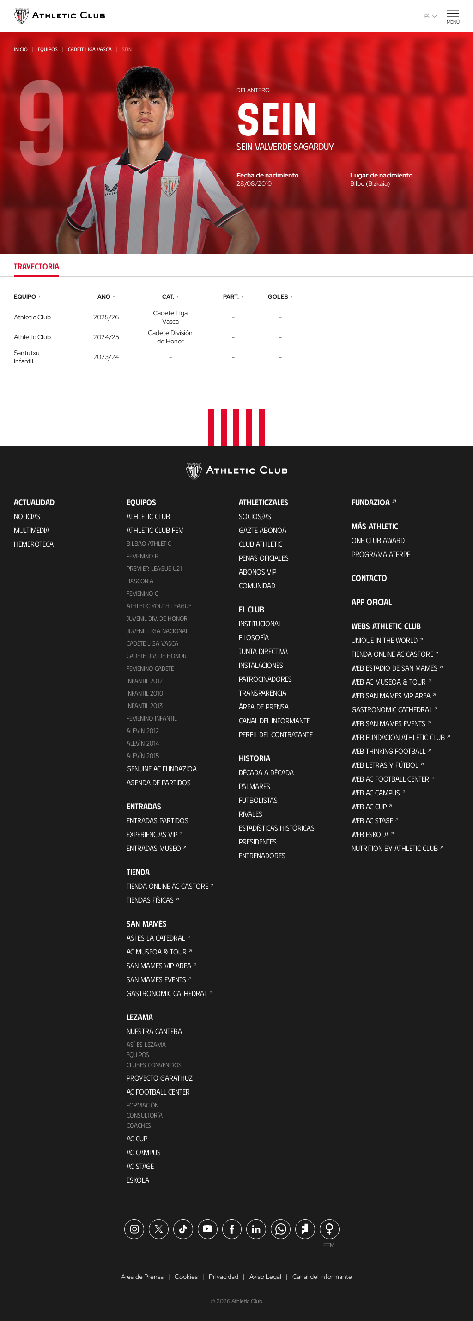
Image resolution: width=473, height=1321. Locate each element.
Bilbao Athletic (149, 543)
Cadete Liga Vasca (90, 49)
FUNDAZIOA (371, 502)
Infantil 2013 (145, 705)
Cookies (186, 1276)
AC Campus (144, 1152)
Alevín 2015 (143, 755)
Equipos (48, 49)
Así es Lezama (146, 1044)
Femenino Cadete (150, 668)
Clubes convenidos (154, 1065)
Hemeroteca (34, 543)
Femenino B (142, 556)
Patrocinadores (265, 678)
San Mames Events (156, 979)
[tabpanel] (236, 329)
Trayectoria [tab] (36, 266)
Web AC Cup (369, 806)
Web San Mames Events (388, 723)
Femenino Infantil (152, 718)
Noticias (27, 516)
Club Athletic (260, 543)
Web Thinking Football (389, 750)
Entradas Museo (154, 848)
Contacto (369, 578)
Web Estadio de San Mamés (394, 667)
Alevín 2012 (143, 730)
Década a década (266, 772)
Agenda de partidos (159, 782)
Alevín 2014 (143, 743)
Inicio (21, 49)
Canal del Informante (274, 720)
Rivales (250, 813)
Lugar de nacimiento (381, 175)
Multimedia (31, 530)
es (430, 16)
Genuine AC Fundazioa (162, 768)
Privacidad (223, 1276)
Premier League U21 (154, 568)
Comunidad (257, 585)
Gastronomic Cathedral (167, 993)
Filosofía (254, 637)
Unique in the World (385, 640)
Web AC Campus (376, 792)
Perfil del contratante (276, 734)
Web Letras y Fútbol (385, 764)
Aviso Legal (265, 1276)
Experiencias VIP (152, 834)
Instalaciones (261, 664)
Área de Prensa (264, 706)
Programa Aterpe (381, 554)
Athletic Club (148, 516)
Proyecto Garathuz (160, 1077)
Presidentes (258, 841)
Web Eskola (370, 834)
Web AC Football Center (390, 778)
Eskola (138, 1179)
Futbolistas (258, 799)
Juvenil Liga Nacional (157, 631)
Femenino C (142, 593)
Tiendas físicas (150, 899)
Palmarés (254, 786)
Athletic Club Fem (155, 530)
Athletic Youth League (159, 606)
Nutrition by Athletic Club (395, 848)
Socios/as (255, 516)
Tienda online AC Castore (167, 885)
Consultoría (145, 1115)
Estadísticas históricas (277, 827)
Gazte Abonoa (262, 530)
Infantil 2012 (145, 681)
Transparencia (262, 692)
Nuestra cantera (154, 1031)
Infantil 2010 (145, 693)
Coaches (139, 1125)
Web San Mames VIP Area (391, 695)
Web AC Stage (372, 820)
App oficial (372, 602)
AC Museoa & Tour (157, 951)
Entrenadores (262, 855)
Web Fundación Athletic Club (398, 737)
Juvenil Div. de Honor (157, 618)
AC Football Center (158, 1091)
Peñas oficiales (264, 557)
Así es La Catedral (156, 937)
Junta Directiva (263, 651)
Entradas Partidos (157, 820)
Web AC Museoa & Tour (389, 681)
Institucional (260, 623)
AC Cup (137, 1138)
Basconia (140, 581)
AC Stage (140, 1166)
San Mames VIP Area (159, 965)
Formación (142, 1105)
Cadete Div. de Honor (157, 656)
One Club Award (378, 540)
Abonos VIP (257, 571)
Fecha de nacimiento (267, 175)
